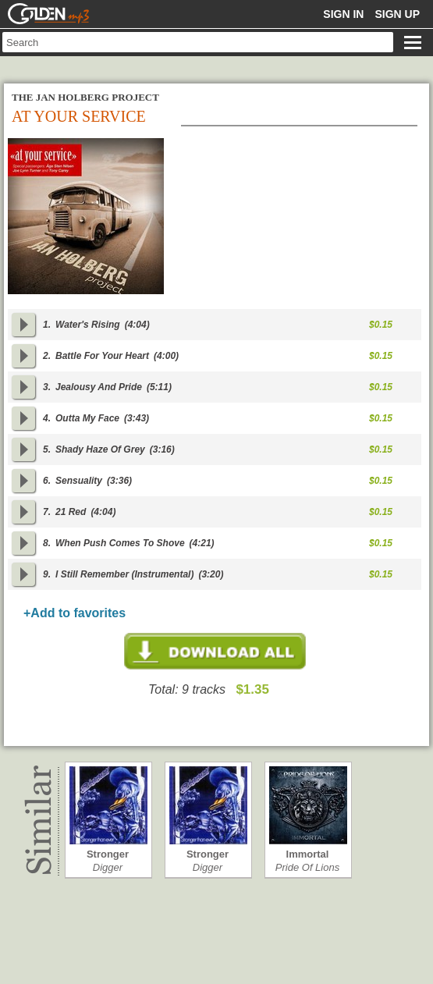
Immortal (307, 854)
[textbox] (197, 42)
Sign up (397, 14)
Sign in (343, 14)
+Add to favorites (74, 613)
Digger (107, 867)
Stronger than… (108, 854)
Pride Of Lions (307, 867)
